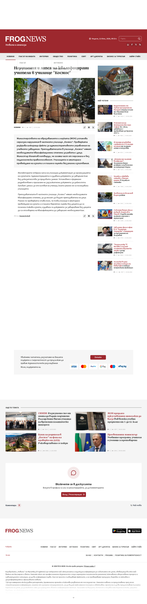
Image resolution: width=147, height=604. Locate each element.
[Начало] (128, 44)
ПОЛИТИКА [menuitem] (72, 56)
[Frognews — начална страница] (26, 41)
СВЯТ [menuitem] (83, 56)
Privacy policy (89, 566)
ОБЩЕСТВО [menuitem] (58, 56)
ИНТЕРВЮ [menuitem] (44, 56)
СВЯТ (94, 547)
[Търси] (139, 39)
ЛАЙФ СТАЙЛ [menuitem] (134, 56)
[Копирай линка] (84, 127)
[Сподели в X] (93, 127)
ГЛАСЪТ (53, 547)
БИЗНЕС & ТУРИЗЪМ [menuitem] (116, 56)
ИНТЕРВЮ (63, 547)
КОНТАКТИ (98, 555)
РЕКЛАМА (109, 555)
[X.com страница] (136, 44)
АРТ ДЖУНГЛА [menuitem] (96, 56)
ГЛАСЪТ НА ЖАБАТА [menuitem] (27, 56)
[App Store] (134, 530)
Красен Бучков (24, 216)
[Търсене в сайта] (130, 38)
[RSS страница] (140, 44)
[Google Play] (119, 530)
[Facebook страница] (132, 44)
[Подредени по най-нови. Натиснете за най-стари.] (136, 505)
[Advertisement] (74, 14)
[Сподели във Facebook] (89, 127)
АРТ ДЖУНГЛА (104, 547)
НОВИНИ (17, 127)
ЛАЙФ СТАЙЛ (136, 547)
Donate (98, 357)
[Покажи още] (74, 597)
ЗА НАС (89, 555)
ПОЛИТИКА (84, 547)
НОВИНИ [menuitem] (10, 56)
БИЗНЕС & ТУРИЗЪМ (120, 547)
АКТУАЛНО (73, 547)
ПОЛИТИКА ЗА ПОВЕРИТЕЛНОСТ (128, 555)
